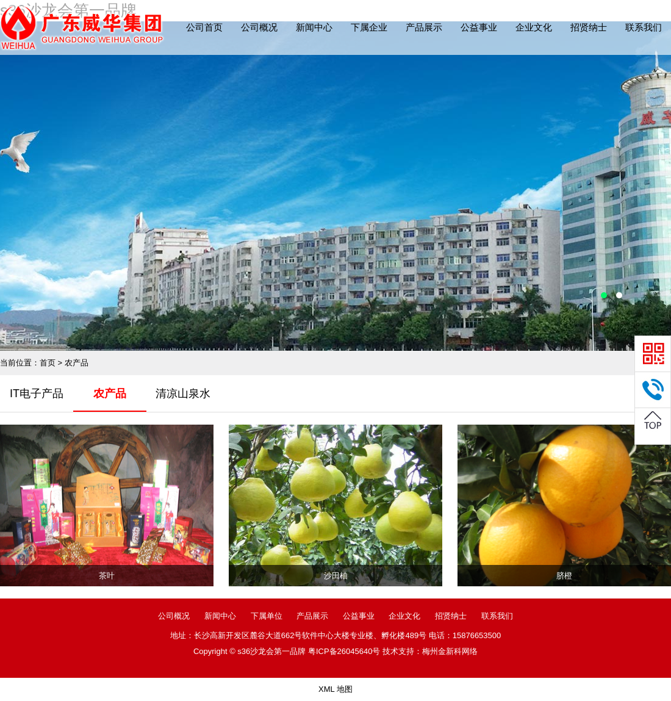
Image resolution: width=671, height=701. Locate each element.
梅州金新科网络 (450, 651)
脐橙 (564, 575)
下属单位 (266, 615)
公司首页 (204, 27)
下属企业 (369, 27)
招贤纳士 (588, 27)
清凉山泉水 (183, 393)
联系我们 (643, 27)
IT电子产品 (36, 393)
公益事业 (479, 27)
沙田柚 (336, 575)
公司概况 (259, 27)
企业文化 (533, 27)
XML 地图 (335, 689)
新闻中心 (314, 27)
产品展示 (424, 27)
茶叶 (107, 575)
